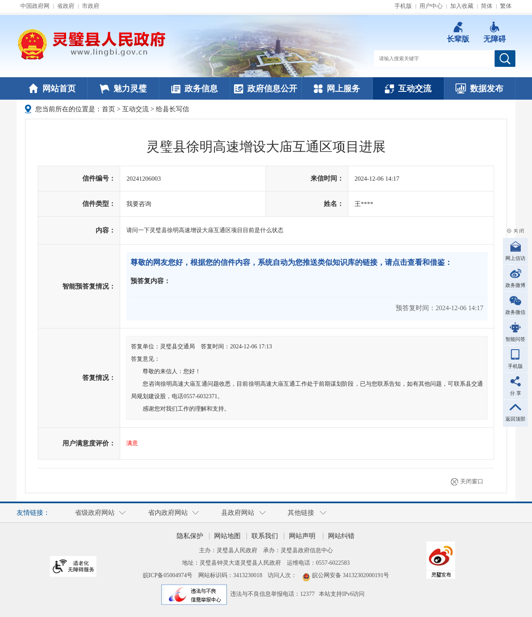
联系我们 (264, 535)
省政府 (65, 6)
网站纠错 (341, 535)
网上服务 (337, 88)
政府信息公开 (265, 88)
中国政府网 (34, 6)
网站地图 (227, 535)
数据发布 (479, 88)
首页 (108, 109)
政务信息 (194, 88)
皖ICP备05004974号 (168, 575)
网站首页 (52, 88)
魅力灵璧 (123, 88)
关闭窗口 (471, 481)
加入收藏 (461, 6)
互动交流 (408, 88)
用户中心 (431, 6)
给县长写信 (172, 109)
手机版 (403, 6)
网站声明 (302, 535)
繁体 (506, 6)
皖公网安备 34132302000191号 (350, 575)
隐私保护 (190, 535)
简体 (487, 6)
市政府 (90, 6)
